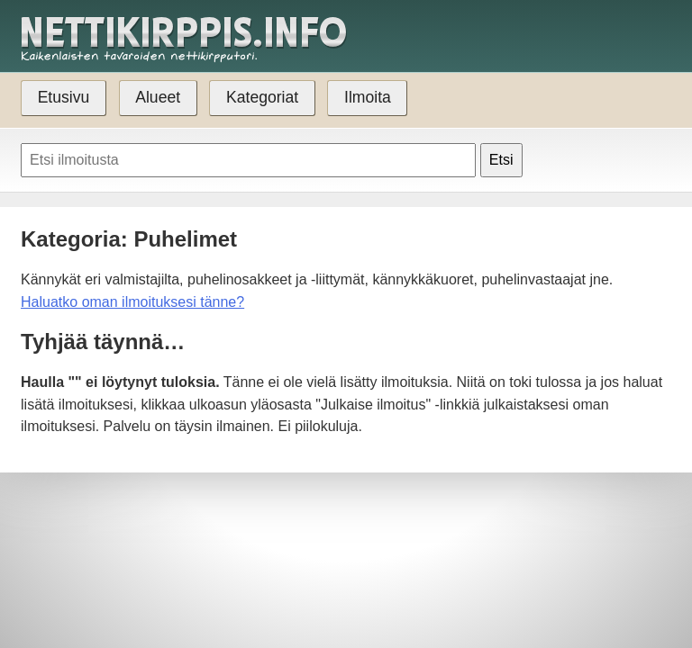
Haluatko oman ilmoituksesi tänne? (132, 302)
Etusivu (64, 97)
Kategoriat (262, 97)
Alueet (157, 97)
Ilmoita (367, 97)
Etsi (501, 159)
